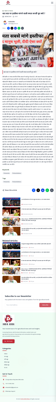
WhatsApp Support (10, 391)
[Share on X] (12, 28)
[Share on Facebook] (8, 28)
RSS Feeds (8, 341)
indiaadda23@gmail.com (11, 387)
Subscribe (45, 305)
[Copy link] (22, 28)
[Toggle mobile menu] (52, 2)
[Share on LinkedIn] (15, 28)
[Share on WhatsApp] (19, 28)
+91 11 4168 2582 (9, 384)
